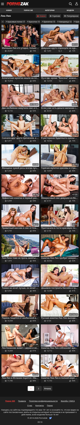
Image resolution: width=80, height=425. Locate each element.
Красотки (33, 21)
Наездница (64, 21)
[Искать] (71, 4)
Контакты (39, 405)
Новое (9, 10)
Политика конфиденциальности (43, 401)
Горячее (55, 16)
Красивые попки (15, 21)
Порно (50, 405)
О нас (29, 405)
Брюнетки (48, 21)
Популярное (71, 16)
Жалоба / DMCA (68, 401)
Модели (70, 10)
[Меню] (3, 4)
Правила (22, 401)
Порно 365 (28, 10)
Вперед (47, 388)
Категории (50, 10)
